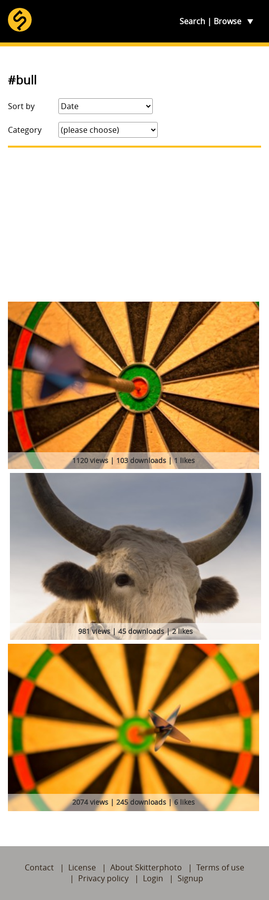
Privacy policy (103, 878)
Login (153, 878)
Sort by (21, 106)
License (82, 867)
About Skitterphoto (146, 867)
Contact (39, 867)
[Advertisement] (134, 225)
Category (25, 129)
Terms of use (220, 867)
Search (192, 21)
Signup (190, 878)
